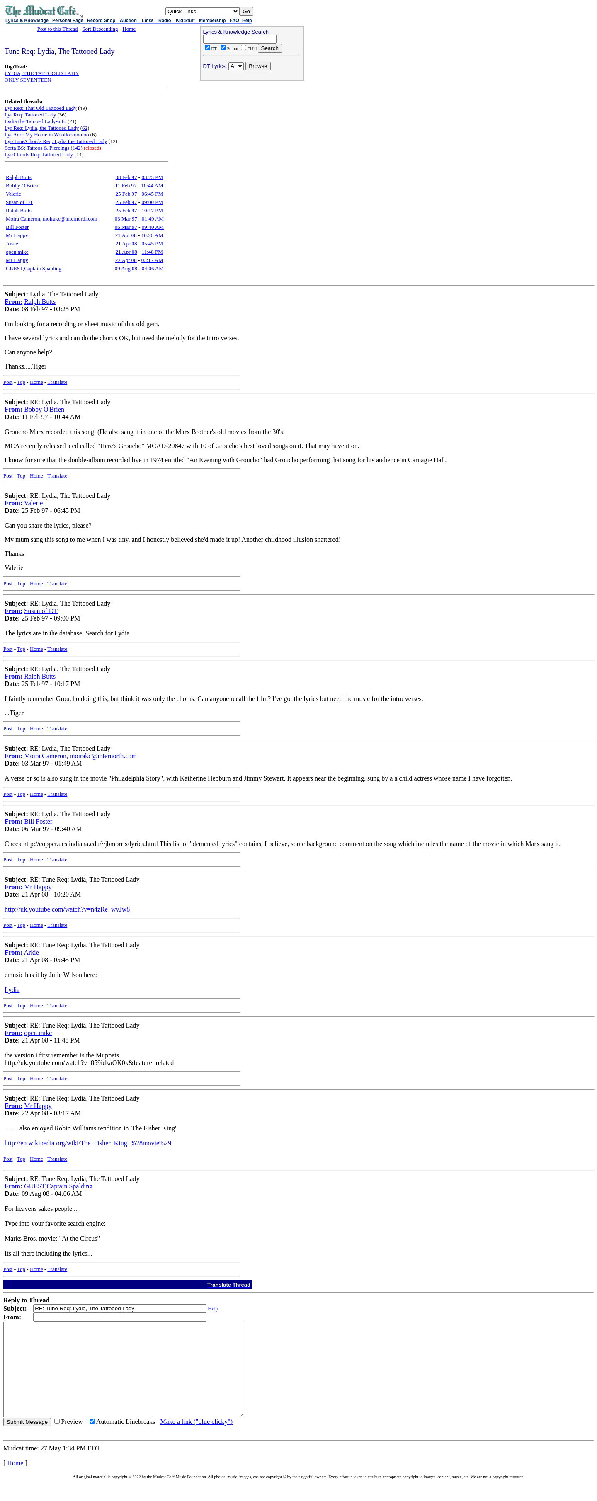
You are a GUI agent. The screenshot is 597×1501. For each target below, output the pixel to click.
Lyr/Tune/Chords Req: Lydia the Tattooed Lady (56, 141)
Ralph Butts (19, 177)
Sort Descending (100, 29)
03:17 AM (152, 260)
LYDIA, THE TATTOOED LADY (42, 73)
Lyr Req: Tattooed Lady (30, 115)
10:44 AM (152, 185)
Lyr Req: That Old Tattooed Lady (41, 108)
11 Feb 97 (126, 185)
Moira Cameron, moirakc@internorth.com (51, 219)
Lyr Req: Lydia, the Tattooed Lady (42, 128)
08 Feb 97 (126, 177)
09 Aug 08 (126, 268)
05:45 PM (152, 243)
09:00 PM (152, 202)
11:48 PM (152, 252)
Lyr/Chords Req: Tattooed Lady (39, 154)
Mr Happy (17, 235)
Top (21, 382)
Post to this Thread (57, 29)
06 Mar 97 (126, 227)
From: (13, 301)
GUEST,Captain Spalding (33, 268)
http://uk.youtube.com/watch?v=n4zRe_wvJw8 (67, 909)
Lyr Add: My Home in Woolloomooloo (47, 134)
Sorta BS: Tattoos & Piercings (37, 148)
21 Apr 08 (126, 235)
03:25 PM (152, 177)
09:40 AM (153, 227)
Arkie (12, 243)
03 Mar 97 (126, 219)
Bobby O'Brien (22, 185)
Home (129, 29)
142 (77, 148)
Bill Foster (17, 227)
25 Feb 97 (126, 194)
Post (7, 382)
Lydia (12, 989)
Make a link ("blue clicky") (196, 1440)
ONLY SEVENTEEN (28, 80)
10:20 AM (152, 235)
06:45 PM (152, 194)
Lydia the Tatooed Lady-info (35, 121)
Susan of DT (19, 202)
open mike (17, 252)
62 (84, 128)
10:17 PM (152, 210)
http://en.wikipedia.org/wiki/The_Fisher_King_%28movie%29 (88, 1143)
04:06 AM (153, 268)
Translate (57, 382)
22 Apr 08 (126, 260)
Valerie (13, 194)
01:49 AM (153, 219)
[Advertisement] (252, 137)
